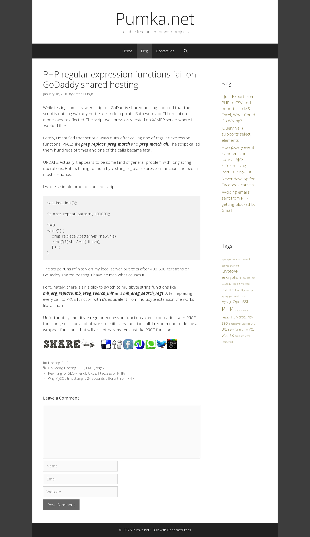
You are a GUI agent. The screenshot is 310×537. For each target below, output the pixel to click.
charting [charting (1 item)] (234, 265)
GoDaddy (55, 368)
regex (100, 368)
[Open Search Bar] (185, 51)
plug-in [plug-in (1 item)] (238, 310)
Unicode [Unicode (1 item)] (246, 323)
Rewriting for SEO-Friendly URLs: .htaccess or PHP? (86, 373)
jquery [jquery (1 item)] (225, 296)
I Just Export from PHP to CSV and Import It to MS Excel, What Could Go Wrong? (238, 109)
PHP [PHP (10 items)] (227, 309)
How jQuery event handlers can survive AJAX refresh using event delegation (238, 159)
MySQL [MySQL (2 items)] (227, 302)
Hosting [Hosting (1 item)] (236, 283)
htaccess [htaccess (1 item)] (245, 283)
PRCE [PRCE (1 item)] (245, 310)
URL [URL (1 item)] (253, 323)
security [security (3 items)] (246, 317)
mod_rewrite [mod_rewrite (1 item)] (240, 296)
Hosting (54, 362)
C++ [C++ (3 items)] (252, 258)
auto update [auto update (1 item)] (242, 259)
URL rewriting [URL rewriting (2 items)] (231, 329)
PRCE (90, 368)
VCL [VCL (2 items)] (251, 329)
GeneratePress (179, 529)
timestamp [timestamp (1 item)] (234, 323)
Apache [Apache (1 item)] (231, 259)
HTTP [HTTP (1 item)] (231, 290)
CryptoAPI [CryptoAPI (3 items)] (230, 271)
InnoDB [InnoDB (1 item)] (239, 290)
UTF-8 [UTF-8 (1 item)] (245, 329)
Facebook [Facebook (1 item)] (246, 277)
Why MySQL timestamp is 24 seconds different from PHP (91, 378)
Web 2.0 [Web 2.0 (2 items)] (228, 335)
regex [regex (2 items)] (226, 317)
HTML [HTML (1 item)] (225, 290)
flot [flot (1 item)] (253, 277)
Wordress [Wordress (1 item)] (239, 335)
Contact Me (165, 50)
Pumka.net (155, 18)
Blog (144, 50)
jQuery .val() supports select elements (236, 134)
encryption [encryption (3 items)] (231, 277)
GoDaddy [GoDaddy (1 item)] (226, 283)
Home (127, 50)
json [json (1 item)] (231, 296)
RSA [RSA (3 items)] (234, 317)
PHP (64, 362)
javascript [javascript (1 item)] (249, 290)
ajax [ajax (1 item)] (224, 259)
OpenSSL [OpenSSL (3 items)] (241, 301)
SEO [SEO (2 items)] (225, 323)
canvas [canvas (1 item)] (225, 265)
